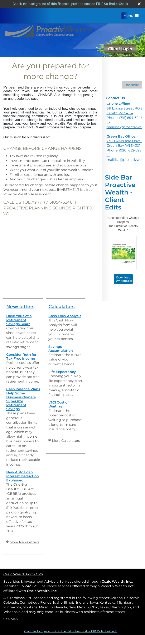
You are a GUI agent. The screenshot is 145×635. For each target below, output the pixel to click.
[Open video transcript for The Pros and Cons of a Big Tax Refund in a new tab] (132, 85)
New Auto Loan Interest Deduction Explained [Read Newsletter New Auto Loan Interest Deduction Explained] (22, 476)
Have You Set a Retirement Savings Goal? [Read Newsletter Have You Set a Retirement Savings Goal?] (19, 320)
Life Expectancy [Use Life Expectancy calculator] (62, 372)
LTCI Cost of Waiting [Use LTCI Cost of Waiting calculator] (58, 404)
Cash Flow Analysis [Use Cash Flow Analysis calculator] (64, 316)
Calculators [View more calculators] (61, 306)
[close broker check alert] (139, 3)
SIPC (34, 586)
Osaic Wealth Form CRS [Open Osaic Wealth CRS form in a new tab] (23, 574)
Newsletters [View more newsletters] (20, 306)
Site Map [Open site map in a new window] (10, 619)
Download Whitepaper (124, 279)
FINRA (24, 586)
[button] (131, 15)
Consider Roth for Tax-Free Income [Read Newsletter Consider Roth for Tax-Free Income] (21, 357)
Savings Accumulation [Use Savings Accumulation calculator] (60, 349)
